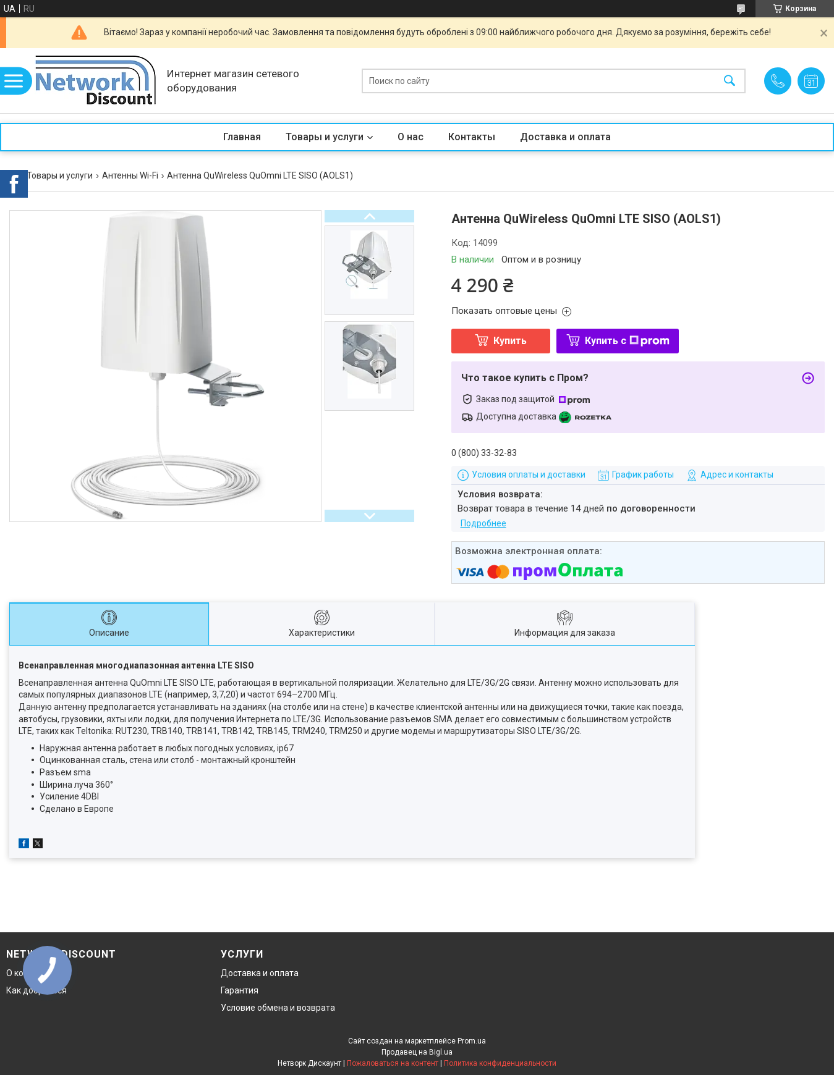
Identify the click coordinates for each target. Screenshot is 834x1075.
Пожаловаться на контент (392, 1063)
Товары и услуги (325, 137)
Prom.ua (471, 1041)
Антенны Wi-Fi (130, 175)
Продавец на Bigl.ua (417, 1052)
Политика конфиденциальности (500, 1063)
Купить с (627, 341)
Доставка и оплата (565, 137)
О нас (410, 137)
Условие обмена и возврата (278, 1008)
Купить (510, 341)
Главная (242, 137)
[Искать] (729, 80)
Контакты (471, 137)
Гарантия (239, 990)
